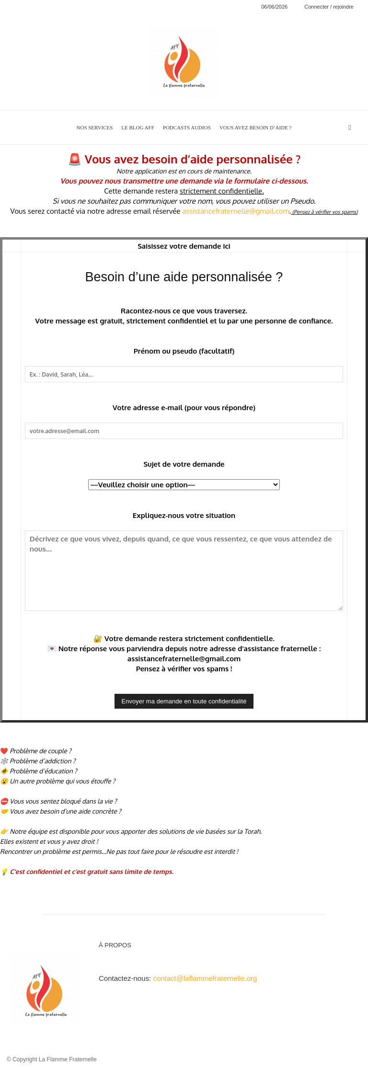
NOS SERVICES (95, 127)
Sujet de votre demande (183, 464)
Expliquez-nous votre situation (184, 515)
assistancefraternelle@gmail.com (235, 211)
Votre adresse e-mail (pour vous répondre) (184, 407)
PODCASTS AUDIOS (187, 127)
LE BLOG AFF (137, 127)
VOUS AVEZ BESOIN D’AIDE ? (255, 127)
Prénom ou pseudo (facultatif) (184, 351)
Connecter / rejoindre (329, 7)
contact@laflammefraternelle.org (205, 978)
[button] (349, 127)
